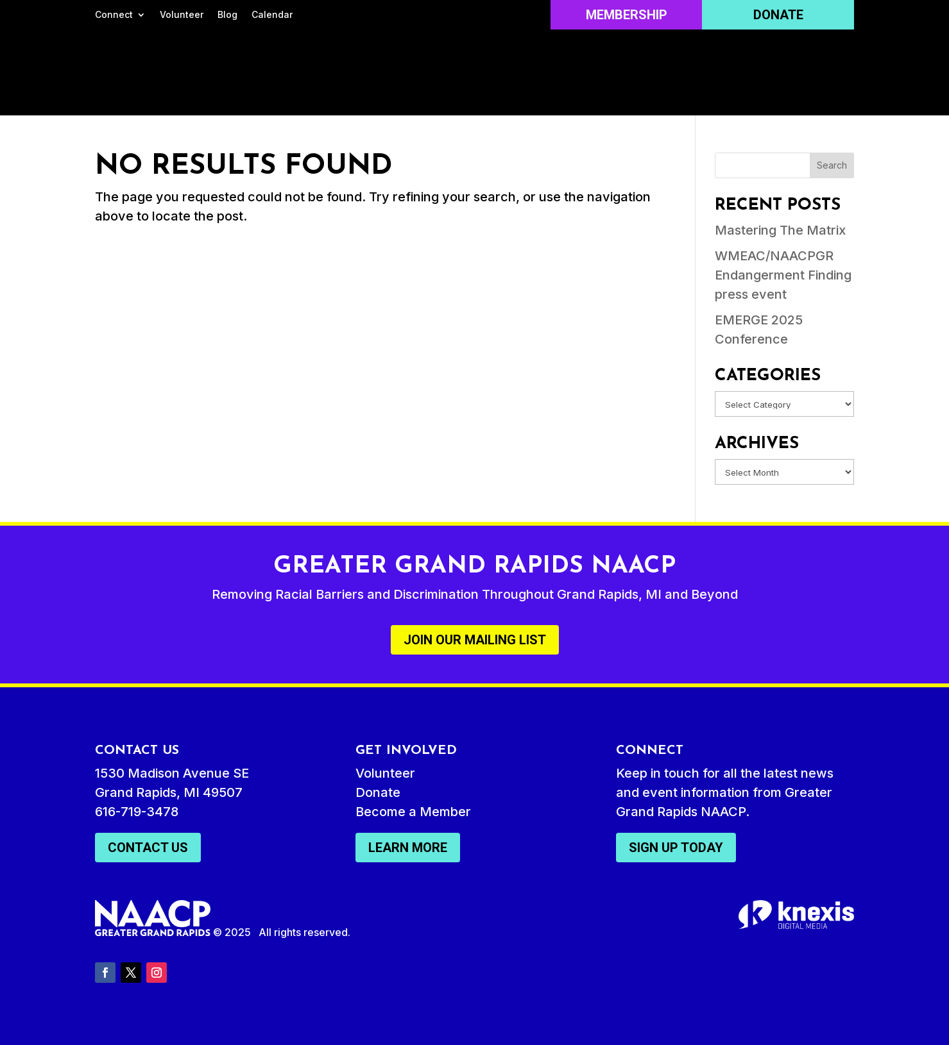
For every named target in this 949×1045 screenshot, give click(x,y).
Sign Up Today (676, 847)
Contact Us (148, 847)
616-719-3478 (136, 811)
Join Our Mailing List (475, 640)
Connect (114, 15)
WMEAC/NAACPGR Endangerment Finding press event (783, 275)
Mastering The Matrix (780, 230)
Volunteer (181, 15)
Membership (626, 14)
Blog (227, 15)
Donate (778, 14)
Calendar (272, 15)
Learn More (407, 847)
